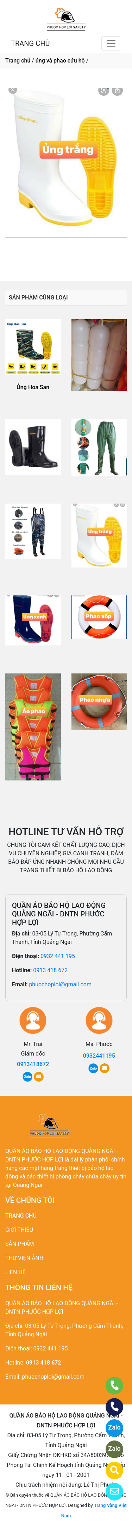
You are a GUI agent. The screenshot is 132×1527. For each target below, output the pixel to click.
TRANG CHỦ (30, 43)
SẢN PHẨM (19, 1244)
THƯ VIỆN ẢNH (24, 1258)
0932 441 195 (57, 956)
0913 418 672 (50, 970)
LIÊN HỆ (15, 1272)
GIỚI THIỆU (19, 1229)
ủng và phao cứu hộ (60, 60)
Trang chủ (17, 60)
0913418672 (33, 1064)
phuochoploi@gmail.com (60, 984)
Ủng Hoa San (33, 387)
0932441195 (62, 253)
